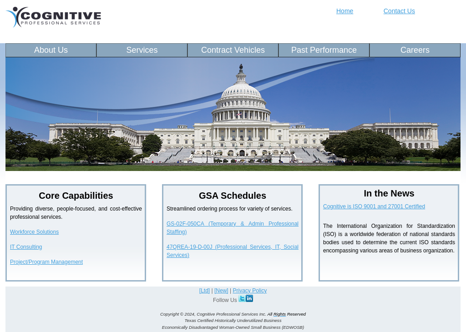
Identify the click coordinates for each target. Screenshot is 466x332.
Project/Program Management (46, 262)
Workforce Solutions (34, 232)
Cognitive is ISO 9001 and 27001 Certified (374, 206)
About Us (51, 50)
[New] (221, 290)
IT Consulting (26, 247)
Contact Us (399, 11)
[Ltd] (204, 290)
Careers (415, 50)
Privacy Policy (250, 290)
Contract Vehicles (233, 50)
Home (344, 11)
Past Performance (324, 50)
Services (141, 50)
